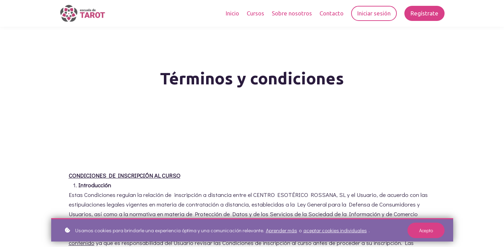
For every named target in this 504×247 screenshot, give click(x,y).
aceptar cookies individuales (335, 231)
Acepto (426, 231)
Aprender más (281, 231)
